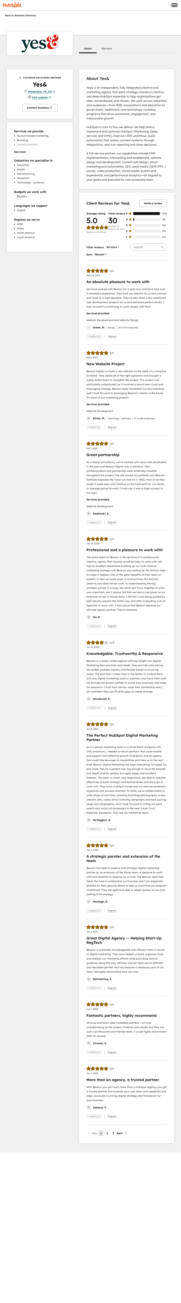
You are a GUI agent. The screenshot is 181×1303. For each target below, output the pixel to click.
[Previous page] (92, 1133)
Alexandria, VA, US (41, 91)
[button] (88, 48)
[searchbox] (148, 247)
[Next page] (121, 1133)
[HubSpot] (12, 5)
